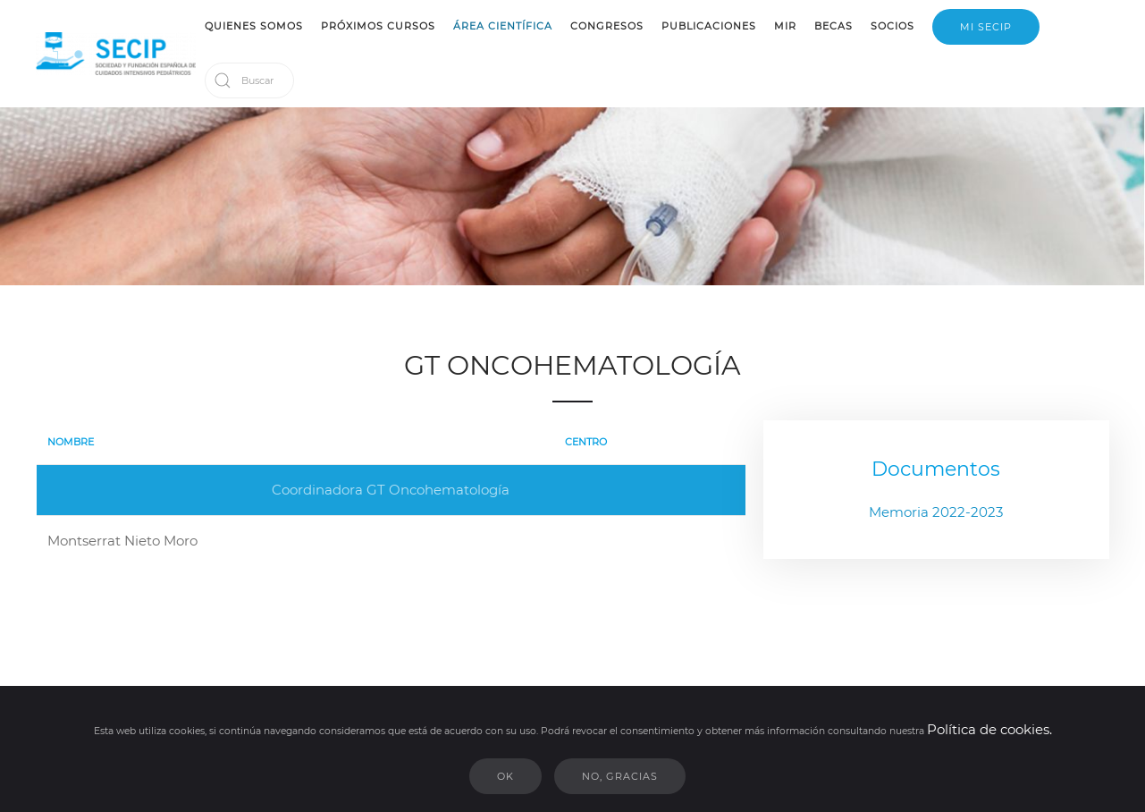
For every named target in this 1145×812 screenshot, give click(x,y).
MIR (785, 26)
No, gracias (620, 776)
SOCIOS (892, 26)
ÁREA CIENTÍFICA (502, 26)
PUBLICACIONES (708, 26)
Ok (505, 776)
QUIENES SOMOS (254, 26)
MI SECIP (986, 27)
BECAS (833, 26)
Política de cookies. (989, 729)
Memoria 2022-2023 (936, 511)
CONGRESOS (607, 26)
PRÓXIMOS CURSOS (378, 26)
